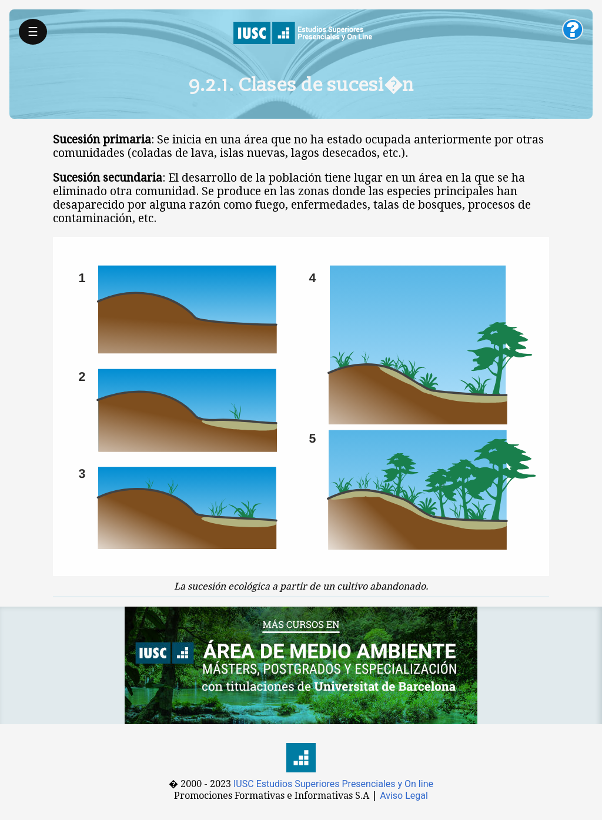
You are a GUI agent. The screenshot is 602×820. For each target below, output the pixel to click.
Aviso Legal (404, 795)
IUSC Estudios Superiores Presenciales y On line (333, 783)
